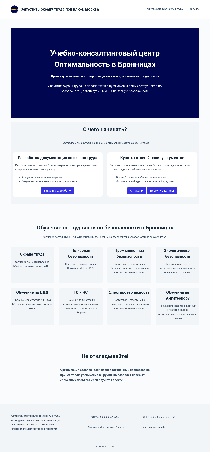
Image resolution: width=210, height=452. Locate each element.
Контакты (195, 9)
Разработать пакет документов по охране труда (35, 416)
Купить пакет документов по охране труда (32, 425)
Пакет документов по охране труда (167, 9)
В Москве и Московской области (105, 427)
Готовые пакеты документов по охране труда (34, 429)
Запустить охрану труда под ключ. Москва (60, 9)
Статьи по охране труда (105, 416)
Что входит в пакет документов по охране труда (35, 420)
